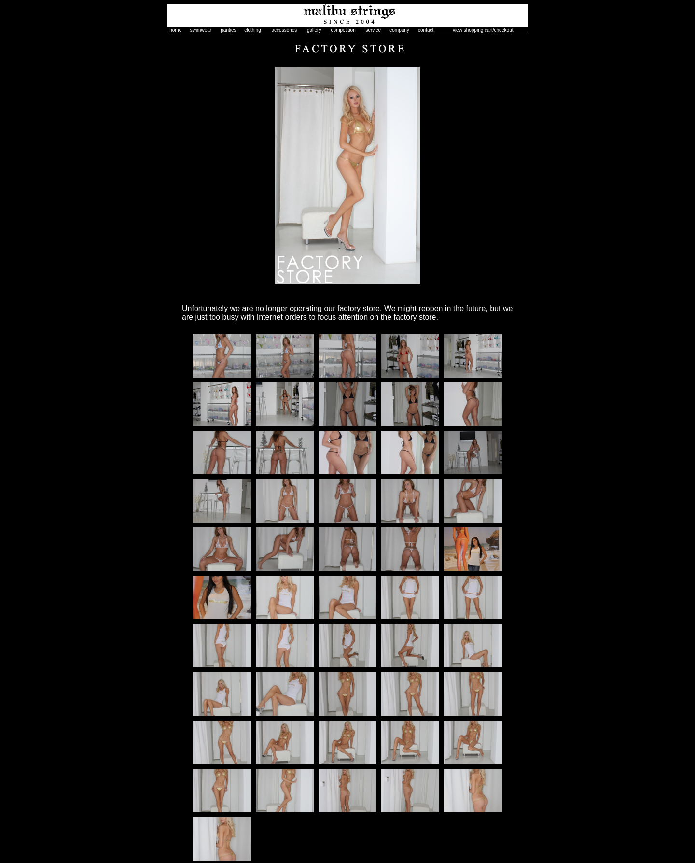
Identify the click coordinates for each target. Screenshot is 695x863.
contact (425, 30)
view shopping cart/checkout (483, 30)
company (399, 30)
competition (343, 30)
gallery (314, 30)
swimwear (200, 30)
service (373, 30)
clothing (252, 30)
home (175, 30)
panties (228, 30)
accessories (284, 30)
